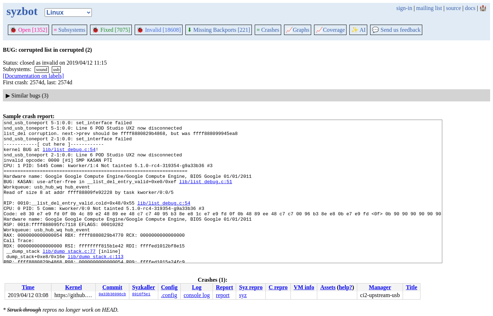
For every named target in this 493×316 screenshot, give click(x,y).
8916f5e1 (141, 294)
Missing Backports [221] (218, 30)
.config (169, 295)
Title (411, 287)
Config (169, 287)
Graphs (297, 30)
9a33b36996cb (112, 294)
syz (242, 295)
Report (224, 287)
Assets (327, 287)
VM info (304, 287)
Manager (380, 287)
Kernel (73, 287)
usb (56, 69)
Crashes (268, 30)
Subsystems (69, 30)
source (453, 8)
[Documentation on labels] (33, 76)
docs (470, 8)
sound (41, 69)
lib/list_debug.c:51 (205, 194)
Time (28, 287)
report (222, 295)
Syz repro (251, 287)
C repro (278, 287)
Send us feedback (396, 30)
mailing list (429, 8)
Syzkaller (143, 287)
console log (197, 295)
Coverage (330, 30)
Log (196, 287)
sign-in (404, 8)
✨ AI (358, 30)
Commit (112, 287)
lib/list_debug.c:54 (69, 155)
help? (345, 287)
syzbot (22, 11)
